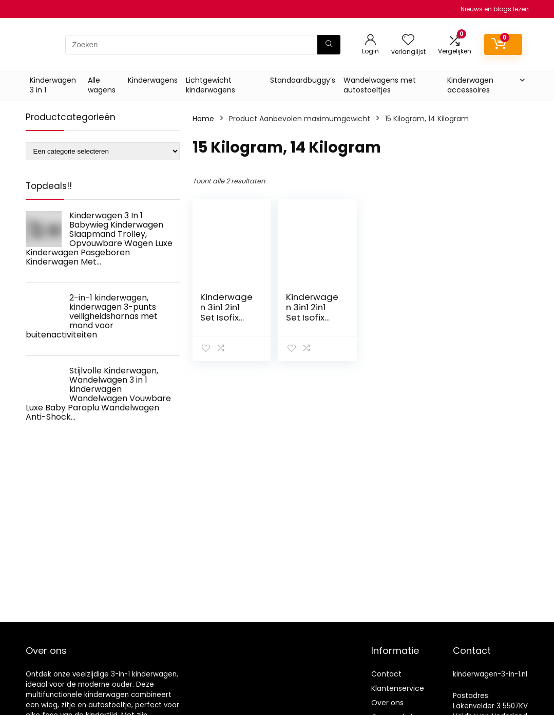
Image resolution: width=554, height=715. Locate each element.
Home (203, 119)
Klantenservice (397, 688)
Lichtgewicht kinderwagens (210, 85)
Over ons (387, 703)
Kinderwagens (153, 80)
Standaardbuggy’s (302, 80)
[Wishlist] (408, 40)
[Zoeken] (328, 44)
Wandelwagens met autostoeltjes (379, 85)
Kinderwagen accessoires (470, 85)
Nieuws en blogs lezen (495, 9)
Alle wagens (102, 85)
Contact (386, 674)
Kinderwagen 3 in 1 (53, 85)
